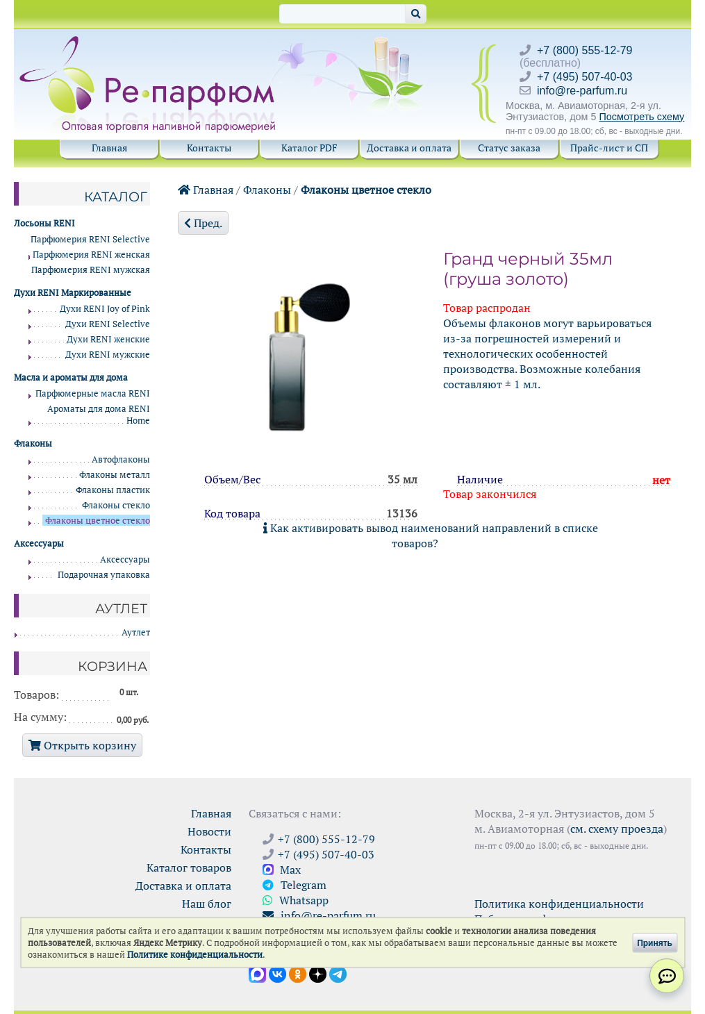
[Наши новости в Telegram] (338, 973)
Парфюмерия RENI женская (91, 254)
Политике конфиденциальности (195, 955)
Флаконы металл (114, 475)
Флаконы (267, 189)
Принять (654, 942)
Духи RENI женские (108, 339)
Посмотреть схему (641, 116)
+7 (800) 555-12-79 (584, 50)
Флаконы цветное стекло (366, 189)
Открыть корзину (82, 745)
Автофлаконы (121, 459)
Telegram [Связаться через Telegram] (294, 884)
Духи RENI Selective (107, 324)
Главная (109, 147)
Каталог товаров (189, 867)
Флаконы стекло (116, 505)
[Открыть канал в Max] (257, 973)
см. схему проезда (616, 828)
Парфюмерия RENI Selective (90, 239)
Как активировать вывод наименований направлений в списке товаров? (430, 535)
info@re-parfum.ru (582, 91)
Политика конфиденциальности (559, 903)
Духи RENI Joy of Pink (105, 309)
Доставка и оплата (409, 147)
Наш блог (206, 903)
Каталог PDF (309, 147)
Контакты (209, 147)
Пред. (203, 223)
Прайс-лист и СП (609, 147)
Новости (209, 831)
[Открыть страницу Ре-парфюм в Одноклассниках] (297, 973)
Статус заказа (509, 147)
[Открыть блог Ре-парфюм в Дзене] (317, 973)
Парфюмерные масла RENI (92, 393)
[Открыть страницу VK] (277, 973)
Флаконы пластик (113, 490)
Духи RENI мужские (107, 354)
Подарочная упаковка (104, 575)
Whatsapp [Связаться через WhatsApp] (296, 900)
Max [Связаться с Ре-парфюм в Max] (282, 869)
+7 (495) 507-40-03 (584, 77)
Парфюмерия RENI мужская (90, 270)
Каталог (115, 196)
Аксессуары (125, 559)
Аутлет (136, 632)
